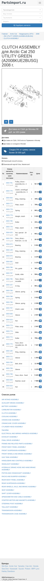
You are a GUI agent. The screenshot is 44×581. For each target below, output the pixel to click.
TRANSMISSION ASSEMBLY (12, 510)
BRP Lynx (35, 569)
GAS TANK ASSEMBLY (10, 457)
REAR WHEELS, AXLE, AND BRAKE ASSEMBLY (19, 487)
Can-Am (28, 566)
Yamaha (21, 566)
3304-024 (9, 386)
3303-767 (9, 308)
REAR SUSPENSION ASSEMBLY (13, 483)
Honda (35, 566)
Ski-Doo (5, 566)
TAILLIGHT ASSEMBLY (10, 507)
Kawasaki (13, 569)
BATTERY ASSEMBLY (9, 406)
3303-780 (9, 221)
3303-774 (9, 331)
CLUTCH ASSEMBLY (11, 38)
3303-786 (9, 267)
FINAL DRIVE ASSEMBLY (11, 440)
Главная (5, 34)
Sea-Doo (5, 569)
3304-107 (9, 285)
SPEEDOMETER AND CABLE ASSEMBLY (16, 497)
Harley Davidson (8, 571)
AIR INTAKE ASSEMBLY (10, 399)
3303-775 (9, 191)
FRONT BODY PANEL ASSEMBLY (14, 447)
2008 (37, 34)
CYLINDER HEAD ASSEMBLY (12, 427)
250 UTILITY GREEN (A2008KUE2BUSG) (18, 36)
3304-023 (9, 320)
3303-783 (9, 238)
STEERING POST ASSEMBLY (12, 504)
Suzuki (21, 569)
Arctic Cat (13, 34)
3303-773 (9, 325)
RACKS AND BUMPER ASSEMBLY (14, 476)
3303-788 (9, 296)
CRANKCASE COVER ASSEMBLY (14, 423)
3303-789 (9, 290)
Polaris (27, 569)
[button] (22, 10)
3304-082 (9, 261)
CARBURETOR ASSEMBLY (11, 410)
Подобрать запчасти (22, 25)
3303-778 (9, 209)
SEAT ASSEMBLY (8, 490)
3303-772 (9, 337)
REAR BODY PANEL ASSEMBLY (13, 480)
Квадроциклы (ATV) (26, 34)
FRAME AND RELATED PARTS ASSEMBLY (17, 444)
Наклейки (5, 430)
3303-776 (9, 227)
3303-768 (9, 374)
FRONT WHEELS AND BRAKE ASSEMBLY (17, 454)
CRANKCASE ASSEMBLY (11, 420)
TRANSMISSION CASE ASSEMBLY (14, 514)
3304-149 (9, 250)
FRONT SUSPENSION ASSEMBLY (14, 450)
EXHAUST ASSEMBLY (10, 437)
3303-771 (9, 357)
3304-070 (9, 256)
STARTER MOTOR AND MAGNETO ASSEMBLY (19, 500)
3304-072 (9, 244)
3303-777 (9, 203)
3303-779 (9, 215)
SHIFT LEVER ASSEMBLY (11, 493)
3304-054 (9, 198)
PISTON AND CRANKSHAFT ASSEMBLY (16, 473)
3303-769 (9, 368)
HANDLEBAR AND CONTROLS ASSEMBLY (17, 461)
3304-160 (9, 351)
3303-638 (9, 314)
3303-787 (9, 273)
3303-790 (9, 302)
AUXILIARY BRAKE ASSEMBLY (13, 403)
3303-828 (9, 380)
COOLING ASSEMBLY (10, 416)
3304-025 (9, 232)
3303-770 (9, 344)
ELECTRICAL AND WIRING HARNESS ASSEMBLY (20, 433)
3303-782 (9, 362)
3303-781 (9, 183)
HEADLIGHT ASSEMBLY (10, 464)
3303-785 (9, 279)
